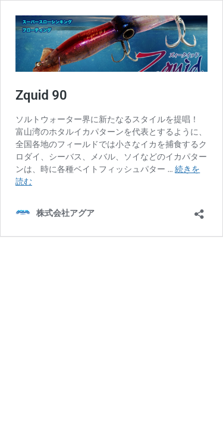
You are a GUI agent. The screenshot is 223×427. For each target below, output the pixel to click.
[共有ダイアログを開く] (199, 210)
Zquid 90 (41, 95)
